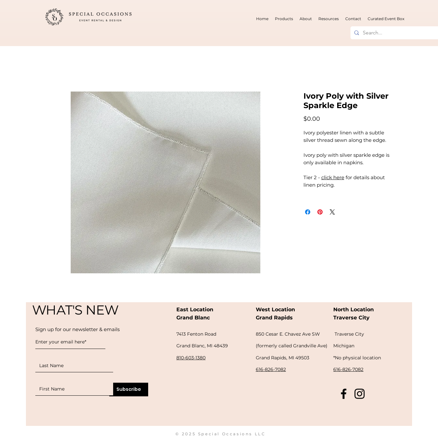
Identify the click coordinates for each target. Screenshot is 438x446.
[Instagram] (359, 394)
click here (332, 177)
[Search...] (399, 32)
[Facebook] (343, 394)
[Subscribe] (128, 389)
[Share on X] (332, 212)
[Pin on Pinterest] (320, 212)
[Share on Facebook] (308, 212)
